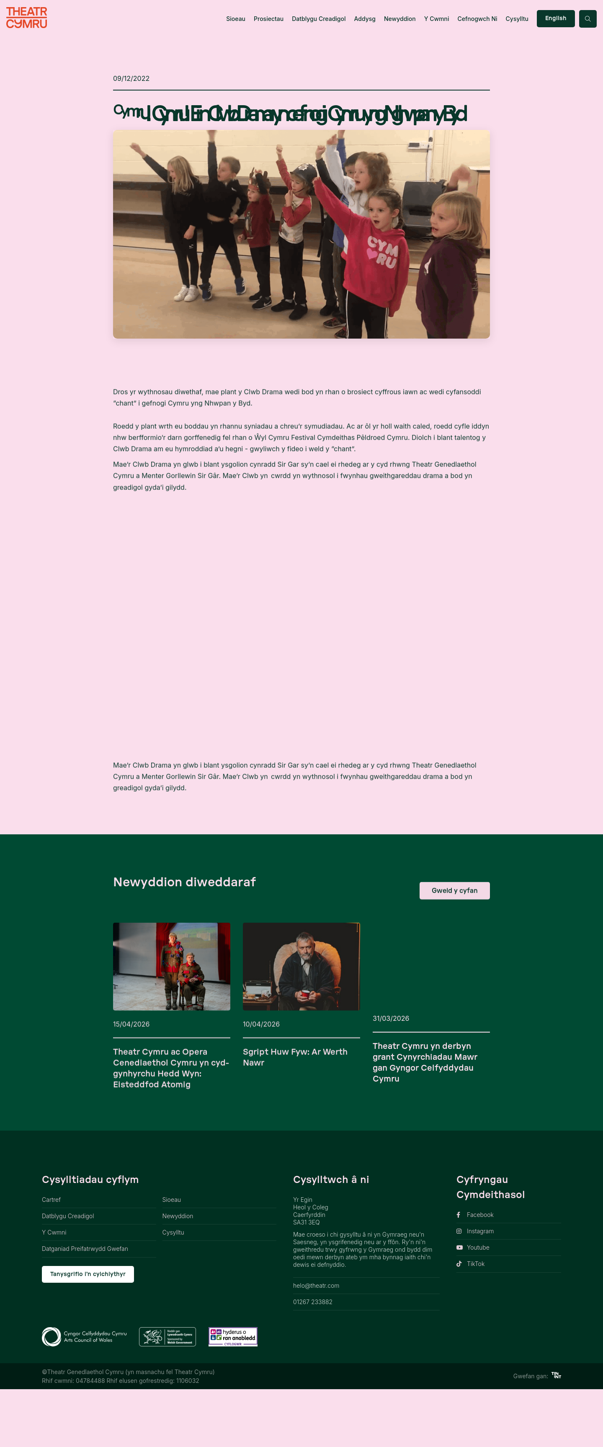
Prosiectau (268, 18)
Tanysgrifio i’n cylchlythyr (88, 1332)
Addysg (365, 18)
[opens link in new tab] (508, 1273)
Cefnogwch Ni (477, 18)
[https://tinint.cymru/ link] (556, 1433)
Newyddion (400, 18)
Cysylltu (517, 18)
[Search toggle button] (588, 19)
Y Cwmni (436, 18)
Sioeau (235, 18)
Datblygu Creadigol (318, 18)
